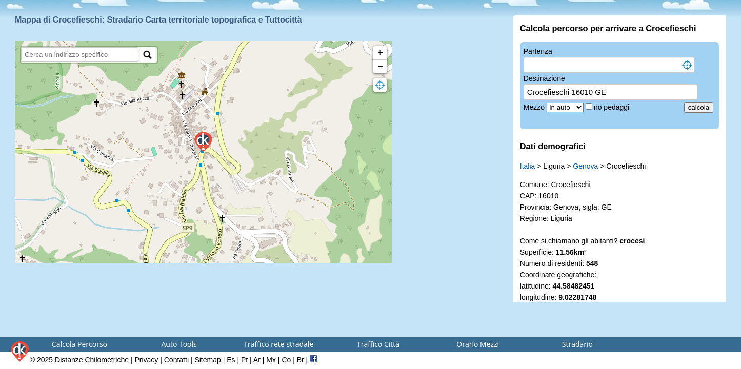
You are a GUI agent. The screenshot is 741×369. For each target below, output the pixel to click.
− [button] (380, 66)
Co (286, 360)
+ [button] (380, 53)
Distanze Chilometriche (92, 360)
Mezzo (535, 107)
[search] (79, 54)
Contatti (176, 360)
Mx (271, 360)
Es (231, 360)
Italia (527, 166)
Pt (244, 360)
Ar (257, 360)
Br (300, 360)
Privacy (146, 360)
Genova (585, 166)
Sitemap (207, 360)
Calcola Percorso (79, 344)
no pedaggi (612, 107)
